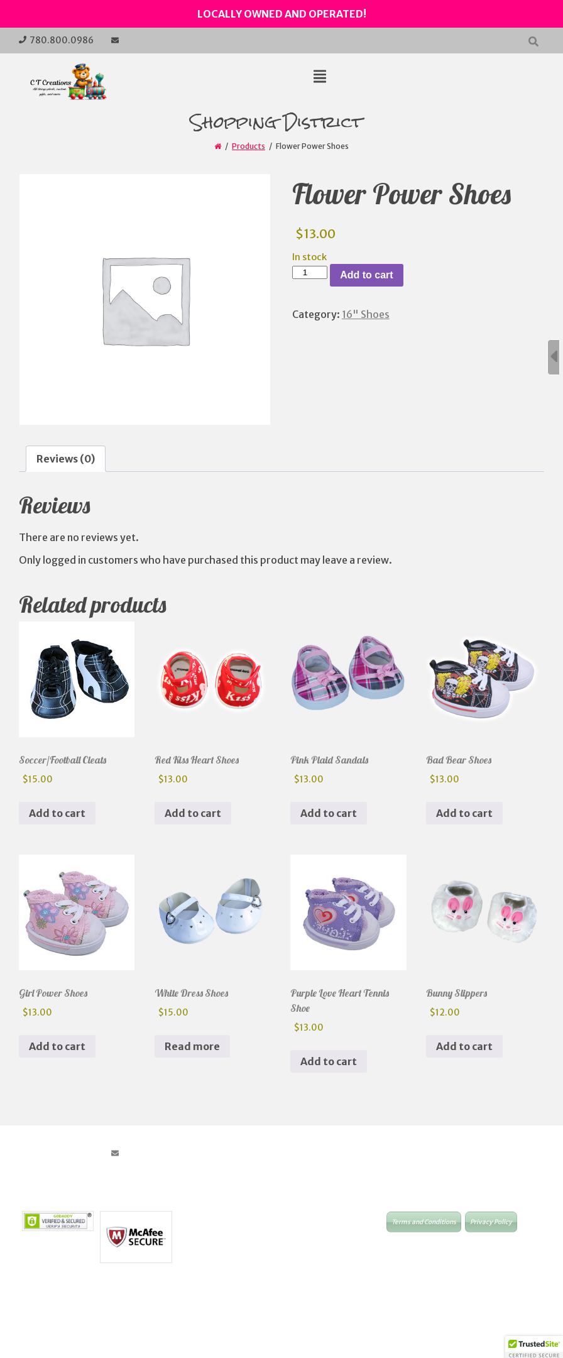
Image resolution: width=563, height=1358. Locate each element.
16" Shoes (366, 314)
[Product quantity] (309, 272)
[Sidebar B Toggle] (553, 357)
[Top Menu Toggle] (319, 77)
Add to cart (366, 275)
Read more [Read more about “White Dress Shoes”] (192, 1046)
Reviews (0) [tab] (65, 458)
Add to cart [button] (57, 813)
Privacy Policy (491, 1222)
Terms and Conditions (423, 1222)
